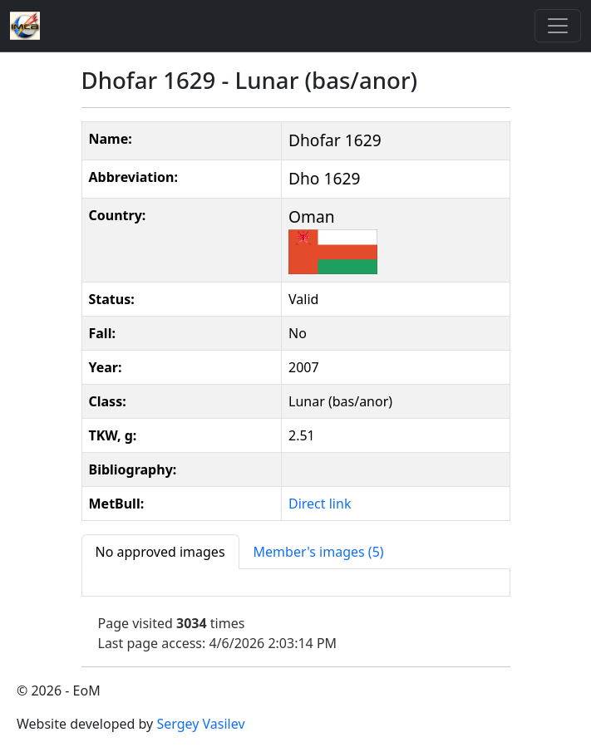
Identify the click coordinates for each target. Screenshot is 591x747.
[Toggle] (557, 25)
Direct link (319, 503)
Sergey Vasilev (200, 724)
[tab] (160, 551)
